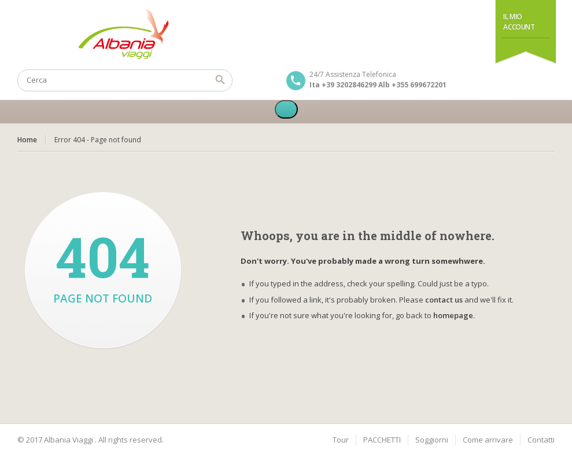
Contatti (541, 439)
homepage (453, 315)
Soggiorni (431, 439)
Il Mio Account (518, 22)
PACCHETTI (382, 439)
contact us (444, 299)
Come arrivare (488, 439)
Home (27, 140)
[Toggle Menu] (286, 109)
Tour (341, 439)
